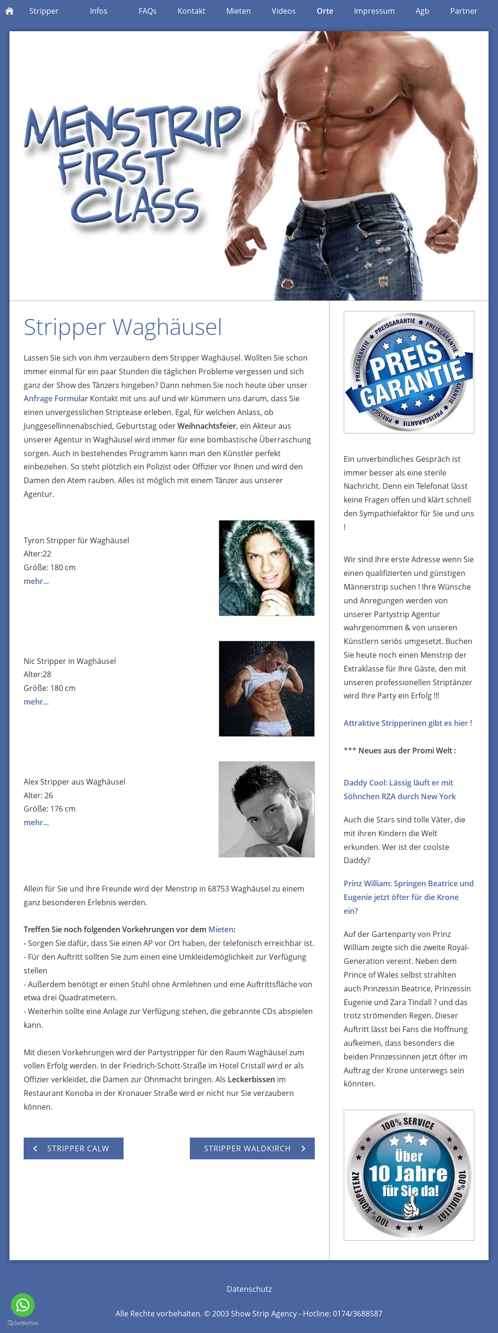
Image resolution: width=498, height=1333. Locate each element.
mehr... (36, 581)
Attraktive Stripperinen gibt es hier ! (408, 723)
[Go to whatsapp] (23, 1305)
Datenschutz (249, 1289)
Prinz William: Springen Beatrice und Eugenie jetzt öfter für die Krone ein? (409, 897)
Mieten (220, 929)
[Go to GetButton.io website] (23, 1323)
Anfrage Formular (57, 398)
